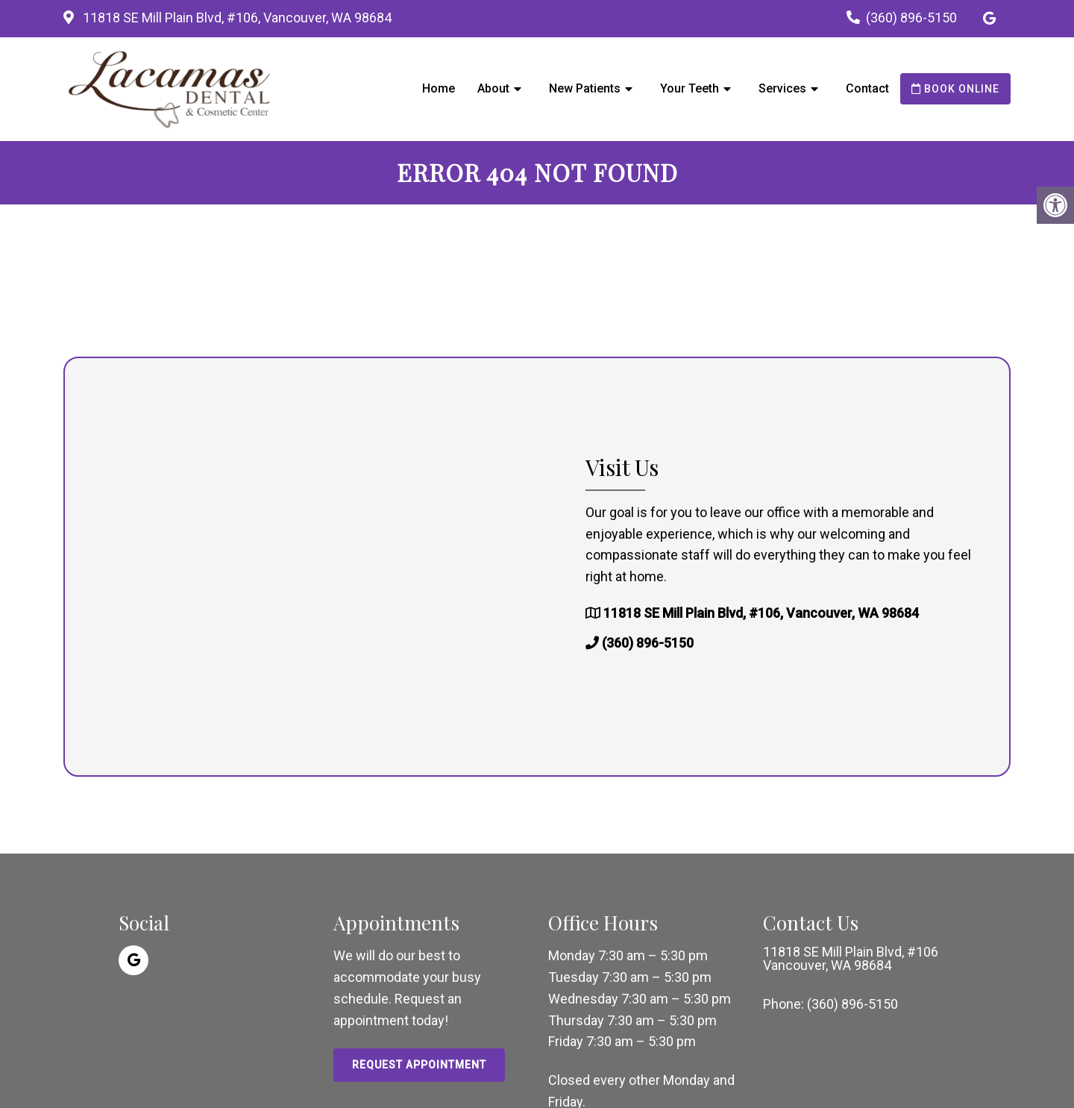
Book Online (955, 89)
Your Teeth (689, 88)
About (493, 88)
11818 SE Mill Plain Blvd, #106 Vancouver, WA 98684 (850, 958)
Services (782, 88)
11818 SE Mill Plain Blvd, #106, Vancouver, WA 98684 (236, 17)
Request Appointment (419, 1065)
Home (438, 88)
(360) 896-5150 (911, 17)
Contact (867, 88)
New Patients (585, 88)
